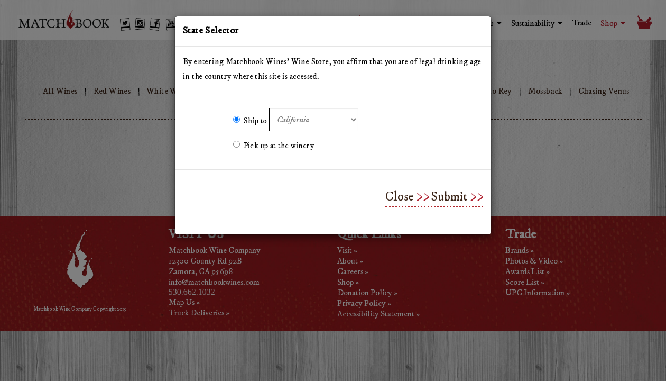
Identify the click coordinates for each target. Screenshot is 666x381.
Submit (449, 197)
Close (399, 197)
